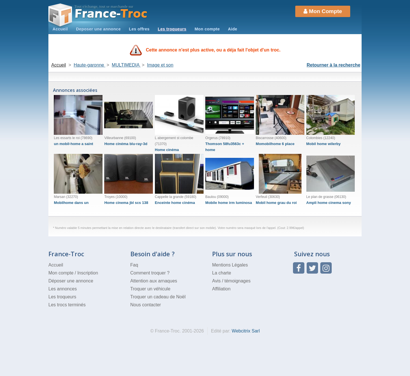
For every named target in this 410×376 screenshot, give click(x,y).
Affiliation (221, 288)
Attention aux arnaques (153, 280)
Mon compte (207, 29)
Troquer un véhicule (150, 288)
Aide (232, 29)
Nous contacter (145, 304)
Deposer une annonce (98, 29)
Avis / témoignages (231, 280)
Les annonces (62, 288)
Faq (134, 265)
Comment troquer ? (150, 272)
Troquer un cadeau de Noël (158, 296)
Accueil (60, 29)
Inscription (87, 272)
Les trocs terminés (67, 304)
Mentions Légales (230, 265)
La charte (221, 272)
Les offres (139, 29)
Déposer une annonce (70, 280)
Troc (111, 14)
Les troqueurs (172, 29)
